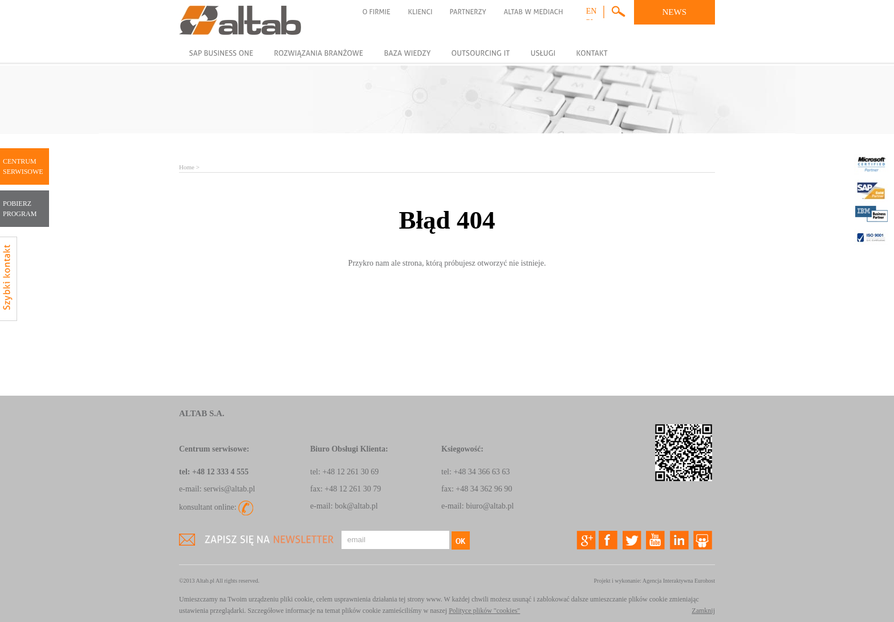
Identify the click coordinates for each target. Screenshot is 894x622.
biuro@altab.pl (490, 506)
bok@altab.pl (356, 506)
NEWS (675, 12)
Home (186, 167)
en (591, 11)
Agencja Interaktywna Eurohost (679, 581)
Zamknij (703, 611)
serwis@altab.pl (229, 489)
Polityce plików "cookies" (484, 611)
